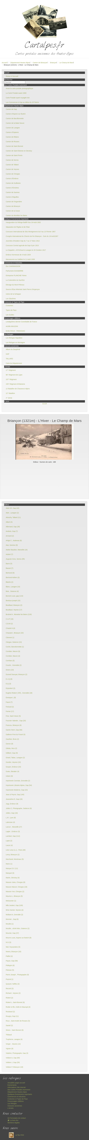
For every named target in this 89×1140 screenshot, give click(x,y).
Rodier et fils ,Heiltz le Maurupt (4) (18, 1007)
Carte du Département (14, 363)
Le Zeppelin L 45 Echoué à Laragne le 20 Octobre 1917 (26, 250)
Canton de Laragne (13, 128)
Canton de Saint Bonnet (14, 146)
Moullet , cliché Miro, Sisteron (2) (17, 928)
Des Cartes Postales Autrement (19, 1090)
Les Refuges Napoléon (14, 338)
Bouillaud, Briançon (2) (14, 605)
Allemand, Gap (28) (13, 527)
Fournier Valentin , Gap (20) (16, 721)
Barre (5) (9, 564)
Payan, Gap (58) (12, 961)
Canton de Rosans (12, 141)
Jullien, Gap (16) (12, 813)
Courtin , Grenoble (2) (13, 665)
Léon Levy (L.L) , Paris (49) (15, 850)
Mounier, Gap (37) (12, 933)
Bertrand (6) (10, 573)
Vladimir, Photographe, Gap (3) (17, 1053)
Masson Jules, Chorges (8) (15, 882)
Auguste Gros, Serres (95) (15, 559)
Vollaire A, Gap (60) (13, 1058)
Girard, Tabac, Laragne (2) (15, 757)
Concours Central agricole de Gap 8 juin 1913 (22, 245)
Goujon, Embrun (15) (13, 767)
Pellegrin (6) (10, 965)
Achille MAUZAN (12, 326)
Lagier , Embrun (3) (13, 831)
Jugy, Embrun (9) (12, 804)
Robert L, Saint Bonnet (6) (15, 1002)
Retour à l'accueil (12, 76)
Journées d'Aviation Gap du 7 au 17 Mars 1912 (23, 241)
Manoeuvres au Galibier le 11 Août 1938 (20, 259)
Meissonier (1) (11, 901)
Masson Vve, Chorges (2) (15, 891)
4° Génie (9, 398)
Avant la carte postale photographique (19, 88)
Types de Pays (11, 310)
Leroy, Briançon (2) (12, 854)
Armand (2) (10, 536)
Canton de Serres (12, 160)
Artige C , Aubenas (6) (14, 540)
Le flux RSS (16, 1135)
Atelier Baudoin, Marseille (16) (17, 550)
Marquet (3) (10, 873)
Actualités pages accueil (16, 1083)
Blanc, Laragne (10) (13, 587)
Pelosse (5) (10, 970)
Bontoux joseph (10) (13, 600)
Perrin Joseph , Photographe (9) (17, 975)
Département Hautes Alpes (20, 63)
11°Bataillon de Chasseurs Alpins (18, 389)
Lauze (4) (9, 845)
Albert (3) (9, 522)
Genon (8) (9, 744)
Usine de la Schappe (13, 294)
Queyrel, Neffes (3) (12, 984)
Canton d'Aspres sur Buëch (15, 114)
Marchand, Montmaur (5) (15, 859)
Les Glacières (11, 299)
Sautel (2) (9, 1025)
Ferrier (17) (10, 711)
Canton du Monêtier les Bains (16, 215)
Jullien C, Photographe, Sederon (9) (19, 808)
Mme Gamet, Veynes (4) (14, 910)
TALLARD (9, 359)
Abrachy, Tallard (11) (13, 517)
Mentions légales (14, 1123)
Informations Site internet (17, 1087)
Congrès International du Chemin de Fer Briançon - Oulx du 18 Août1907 (32, 236)
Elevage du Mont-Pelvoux (15, 285)
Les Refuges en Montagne (15, 342)
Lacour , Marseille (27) (14, 827)
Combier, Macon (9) (13, 651)
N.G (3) (8, 942)
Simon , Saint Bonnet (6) (15, 1030)
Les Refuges (12, 1103)
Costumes (9, 305)
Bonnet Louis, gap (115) (14, 596)
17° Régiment (11, 370)
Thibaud (9, 1035)
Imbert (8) (9, 776)
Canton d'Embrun (12, 178)
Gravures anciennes (15, 1106)
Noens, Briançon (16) (13, 951)
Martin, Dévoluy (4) (12, 878)
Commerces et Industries (17, 1097)
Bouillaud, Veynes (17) (14, 610)
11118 (44, 404)
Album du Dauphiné (13, 349)
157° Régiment (11, 379)
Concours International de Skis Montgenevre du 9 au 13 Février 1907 (31, 232)
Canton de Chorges (13, 174)
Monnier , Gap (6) (12, 919)
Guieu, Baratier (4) (12, 771)
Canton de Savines (12, 192)
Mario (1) (9, 864)
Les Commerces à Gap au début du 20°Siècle (22, 102)
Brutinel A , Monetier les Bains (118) (19, 614)
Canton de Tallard (12, 165)
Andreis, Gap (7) (12, 531)
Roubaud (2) (10, 1012)
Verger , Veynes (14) (13, 1044)
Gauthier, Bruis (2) (12, 739)
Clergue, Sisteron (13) (14, 642)
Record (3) (9, 988)
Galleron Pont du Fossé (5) (15, 734)
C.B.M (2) (9, 624)
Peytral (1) (9, 979)
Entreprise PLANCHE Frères (16, 275)
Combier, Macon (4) (13, 656)
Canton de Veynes (12, 169)
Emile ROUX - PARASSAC (15, 331)
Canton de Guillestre (13, 183)
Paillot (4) (9, 956)
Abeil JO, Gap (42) (12, 508)
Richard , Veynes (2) (13, 993)
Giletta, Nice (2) (11, 748)
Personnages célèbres (16, 1101)
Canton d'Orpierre (12, 132)
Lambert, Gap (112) (13, 836)
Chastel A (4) (10, 628)
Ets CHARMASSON (13, 266)
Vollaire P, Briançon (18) (14, 1067)
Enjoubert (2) (10, 688)
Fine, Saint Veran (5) (13, 716)
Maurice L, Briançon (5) (14, 896)
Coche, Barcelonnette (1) (15, 647)
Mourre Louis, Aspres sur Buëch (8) (18, 938)
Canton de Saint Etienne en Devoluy (19, 151)
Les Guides (10, 315)
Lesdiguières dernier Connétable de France (21, 322)
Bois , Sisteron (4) (12, 591)
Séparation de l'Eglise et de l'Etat (18, 227)
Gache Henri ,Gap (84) (14, 730)
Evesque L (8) (11, 697)
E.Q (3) (8, 684)
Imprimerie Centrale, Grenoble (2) (18, 781)
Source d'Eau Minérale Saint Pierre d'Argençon (23, 289)
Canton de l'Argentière (14, 202)
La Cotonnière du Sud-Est (15, 280)
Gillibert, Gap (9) (12, 753)
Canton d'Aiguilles (12, 197)
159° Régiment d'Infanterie (15, 384)
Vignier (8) (9, 1048)
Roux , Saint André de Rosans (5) (18, 1021)
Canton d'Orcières (12, 188)
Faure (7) (9, 702)
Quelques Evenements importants (20, 1094)
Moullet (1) (9, 924)
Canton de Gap (11, 109)
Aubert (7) (9, 554)
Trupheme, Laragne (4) (14, 1039)
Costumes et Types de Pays (18, 1099)
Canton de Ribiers (12, 137)
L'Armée (11, 1108)
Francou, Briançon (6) (13, 725)
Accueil (4, 63)
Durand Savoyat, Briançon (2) (16, 674)
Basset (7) (9, 568)
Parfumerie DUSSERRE (14, 271)
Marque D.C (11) (12, 868)
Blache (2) (9, 582)
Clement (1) (10, 637)
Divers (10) (10, 670)
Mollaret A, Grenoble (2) (14, 915)
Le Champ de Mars (66, 63)
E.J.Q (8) (9, 679)
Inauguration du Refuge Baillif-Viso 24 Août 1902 (23, 222)
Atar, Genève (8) (12, 545)
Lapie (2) (9, 841)
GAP (7, 354)
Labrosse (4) (10, 822)
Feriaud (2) (10, 707)
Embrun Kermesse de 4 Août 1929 (18, 255)
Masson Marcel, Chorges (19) (16, 887)
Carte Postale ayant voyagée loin (18, 98)
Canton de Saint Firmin (14, 155)
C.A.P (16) (9, 619)
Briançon (53, 63)
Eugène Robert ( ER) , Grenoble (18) (19, 693)
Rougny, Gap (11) (12, 1016)
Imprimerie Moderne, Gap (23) (17, 790)
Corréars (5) (10, 661)
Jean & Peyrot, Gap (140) (15, 794)
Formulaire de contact (17, 1118)
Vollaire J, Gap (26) (13, 1062)
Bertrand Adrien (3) (12, 577)
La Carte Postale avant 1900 (16, 93)
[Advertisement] (44, 480)
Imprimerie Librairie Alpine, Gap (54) (19, 785)
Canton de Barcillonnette (15, 118)
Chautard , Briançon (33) (15, 633)
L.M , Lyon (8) (11, 818)
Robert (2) (9, 998)
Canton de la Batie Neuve (15, 123)
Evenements (12, 1085)
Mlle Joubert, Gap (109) (14, 905)
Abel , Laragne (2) (12, 513)
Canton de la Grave (13, 211)
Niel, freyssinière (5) (13, 947)
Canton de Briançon (40, 63)
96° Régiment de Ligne (14, 375)
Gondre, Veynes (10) (13, 762)
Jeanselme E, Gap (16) (14, 799)
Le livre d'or (13, 1120)
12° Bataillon (10, 393)
